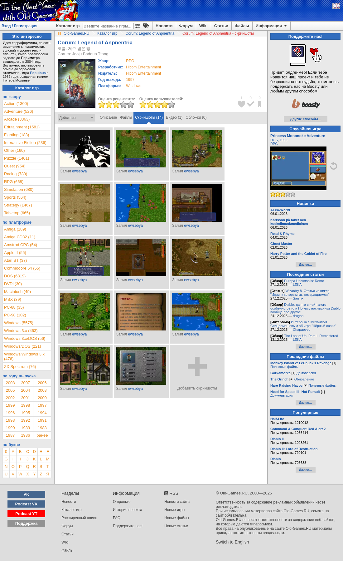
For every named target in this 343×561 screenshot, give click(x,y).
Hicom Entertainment (143, 67)
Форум (186, 25)
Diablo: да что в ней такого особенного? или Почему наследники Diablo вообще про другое (305, 308)
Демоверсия (306, 373)
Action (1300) (16, 103)
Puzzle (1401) (16, 158)
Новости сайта (177, 501)
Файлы (242, 25)
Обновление (304, 379)
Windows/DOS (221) (22, 346)
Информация (272, 25)
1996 (10, 412)
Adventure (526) (18, 111)
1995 (25, 412)
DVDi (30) (13, 283)
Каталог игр (68, 25)
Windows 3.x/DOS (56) (24, 338)
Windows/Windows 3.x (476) (24, 356)
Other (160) (14, 150)
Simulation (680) (19, 189)
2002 (10, 397)
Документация (281, 395)
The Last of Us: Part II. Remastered (311, 336)
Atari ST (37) (15, 260)
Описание (108, 117)
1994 (42, 412)
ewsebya (79, 171)
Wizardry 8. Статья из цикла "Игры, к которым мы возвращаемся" (300, 292)
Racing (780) (15, 173)
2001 (25, 397)
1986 (25, 435)
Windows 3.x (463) (21, 330)
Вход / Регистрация (19, 26)
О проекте (122, 501)
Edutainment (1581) (22, 127)
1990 (10, 427)
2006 (42, 382)
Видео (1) (174, 117)
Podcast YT (26, 513)
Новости (164, 25)
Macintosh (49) (17, 291)
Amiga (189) (15, 229)
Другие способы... (305, 119)
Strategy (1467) (18, 205)
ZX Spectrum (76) (20, 366)
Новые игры (174, 510)
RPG (274, 144)
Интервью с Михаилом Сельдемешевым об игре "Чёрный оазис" (303, 324)
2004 (25, 390)
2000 (42, 397)
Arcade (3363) (17, 119)
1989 (25, 427)
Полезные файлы (284, 367)
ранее (42, 435)
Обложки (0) (196, 117)
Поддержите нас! (128, 526)
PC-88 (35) (14, 307)
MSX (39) (12, 299)
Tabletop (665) (17, 213)
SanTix (298, 298)
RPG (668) (13, 181)
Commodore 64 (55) (22, 268)
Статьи (221, 25)
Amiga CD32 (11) (19, 237)
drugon (298, 316)
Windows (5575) (18, 322)
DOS (274, 140)
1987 (10, 435)
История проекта (127, 510)
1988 (42, 427)
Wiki (203, 25)
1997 (130, 79)
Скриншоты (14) (149, 117)
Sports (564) (15, 197)
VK (26, 494)
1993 (10, 420)
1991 (42, 420)
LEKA (297, 284)
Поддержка (26, 523)
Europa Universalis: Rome (304, 281)
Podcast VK (26, 504)
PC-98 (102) (15, 315)
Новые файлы (176, 518)
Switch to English (232, 541)
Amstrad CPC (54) (20, 244)
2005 (10, 390)
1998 (25, 405)
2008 (10, 382)
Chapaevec (301, 329)
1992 (25, 420)
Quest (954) (15, 166)
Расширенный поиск (79, 518)
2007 (25, 382)
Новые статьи (176, 526)
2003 (42, 390)
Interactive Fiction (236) (25, 142)
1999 (10, 405)
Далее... (305, 264)
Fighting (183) (16, 134)
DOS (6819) (15, 276)
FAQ (116, 518)
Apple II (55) (15, 252)
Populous (38, 73)
